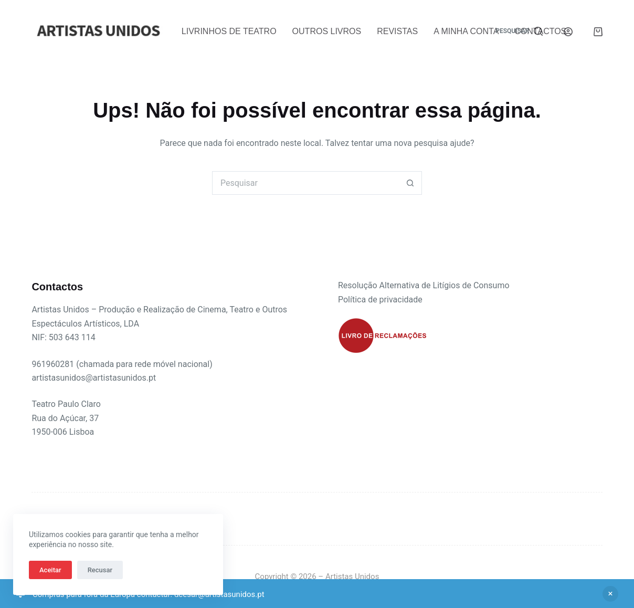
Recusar (100, 570)
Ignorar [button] (610, 594)
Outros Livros (327, 31)
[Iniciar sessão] (568, 31)
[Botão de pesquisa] (410, 183)
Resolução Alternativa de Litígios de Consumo (424, 285)
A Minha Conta (466, 31)
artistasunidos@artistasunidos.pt (93, 378)
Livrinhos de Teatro (229, 31)
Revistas (397, 31)
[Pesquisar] (518, 31)
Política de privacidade (380, 300)
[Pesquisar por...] (305, 183)
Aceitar (50, 570)
